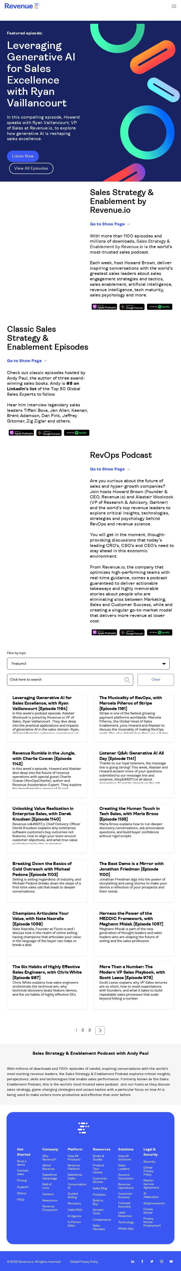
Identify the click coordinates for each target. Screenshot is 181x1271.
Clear (156, 679)
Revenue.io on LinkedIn (133, 1259)
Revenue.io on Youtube (171, 1259)
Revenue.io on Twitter (152, 1259)
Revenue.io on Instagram (161, 1259)
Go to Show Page (109, 223)
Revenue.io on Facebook (142, 1259)
